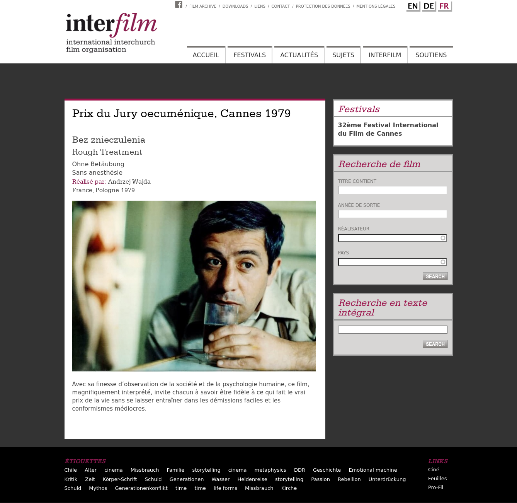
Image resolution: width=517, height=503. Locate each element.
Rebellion (349, 479)
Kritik (71, 479)
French (444, 5)
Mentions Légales (375, 6)
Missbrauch (145, 470)
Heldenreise (252, 479)
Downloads (235, 6)
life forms (225, 488)
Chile (71, 470)
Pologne (107, 190)
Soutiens (431, 55)
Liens (259, 6)
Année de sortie (359, 205)
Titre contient (357, 181)
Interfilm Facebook (179, 4)
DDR (299, 470)
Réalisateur (354, 229)
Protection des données (323, 6)
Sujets (343, 55)
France (82, 190)
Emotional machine (373, 470)
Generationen (187, 479)
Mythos (98, 488)
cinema (113, 470)
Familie (176, 470)
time (181, 488)
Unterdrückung (387, 479)
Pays (343, 253)
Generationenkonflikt (141, 488)
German (428, 5)
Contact (281, 6)
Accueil (206, 55)
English (412, 5)
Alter (91, 470)
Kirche (289, 488)
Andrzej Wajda (129, 181)
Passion (320, 479)
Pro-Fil (435, 487)
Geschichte (327, 470)
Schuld (153, 479)
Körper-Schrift (120, 479)
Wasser (221, 479)
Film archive (202, 6)
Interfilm (385, 55)
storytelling (206, 470)
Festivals (249, 55)
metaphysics (270, 470)
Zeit (90, 479)
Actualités (299, 55)
